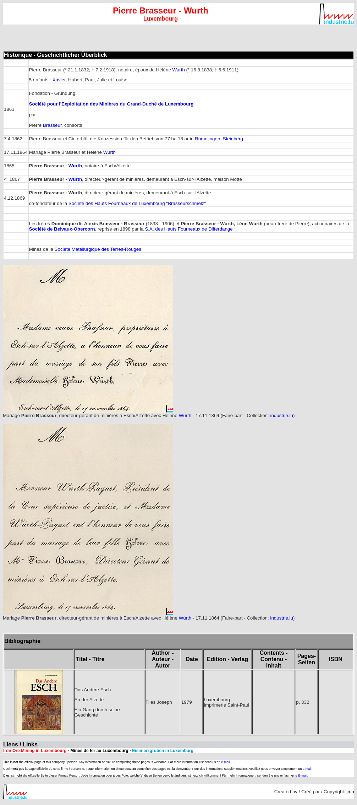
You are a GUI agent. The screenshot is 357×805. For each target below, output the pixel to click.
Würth (185, 415)
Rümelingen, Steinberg (219, 138)
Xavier (59, 79)
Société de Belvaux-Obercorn (62, 229)
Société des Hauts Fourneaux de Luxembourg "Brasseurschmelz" (137, 203)
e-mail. (226, 762)
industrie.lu (281, 415)
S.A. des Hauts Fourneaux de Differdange (188, 229)
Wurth (178, 69)
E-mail (302, 775)
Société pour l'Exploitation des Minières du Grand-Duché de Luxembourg (111, 104)
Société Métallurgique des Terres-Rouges (98, 249)
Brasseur (52, 125)
